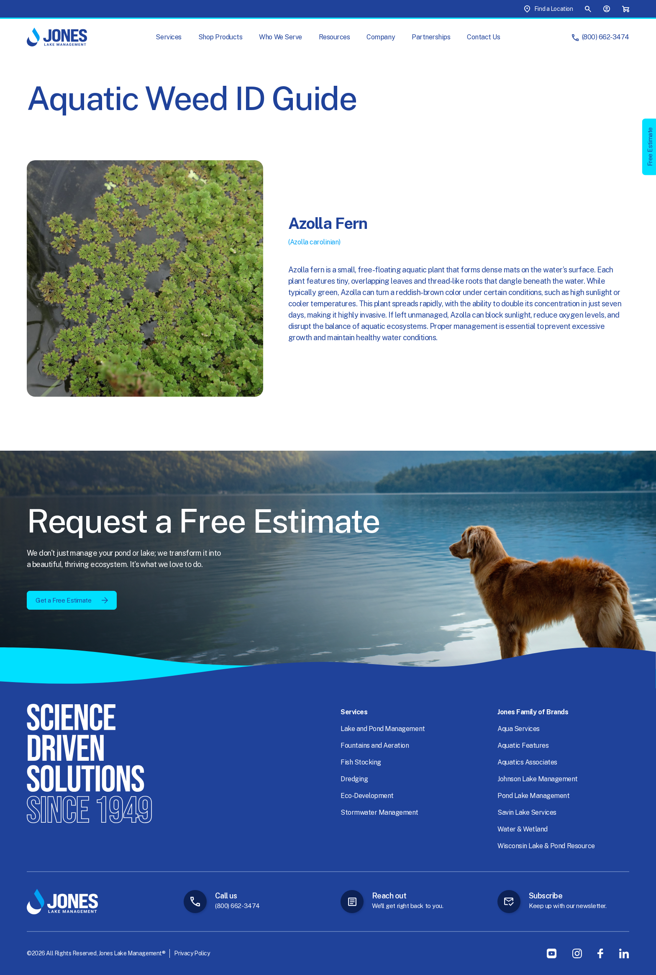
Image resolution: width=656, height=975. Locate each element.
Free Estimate (649, 146)
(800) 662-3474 (605, 37)
